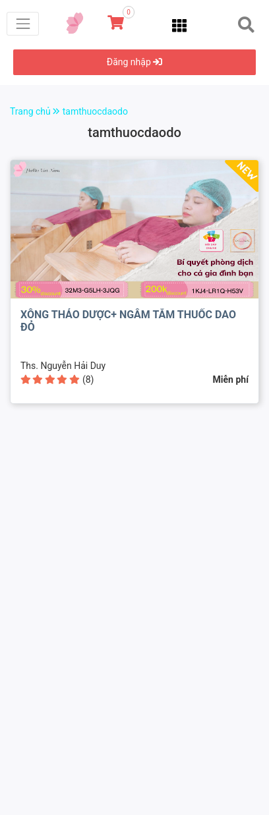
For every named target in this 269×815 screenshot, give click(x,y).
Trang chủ (36, 111)
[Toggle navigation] (23, 23)
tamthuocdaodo (95, 111)
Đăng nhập (134, 62)
